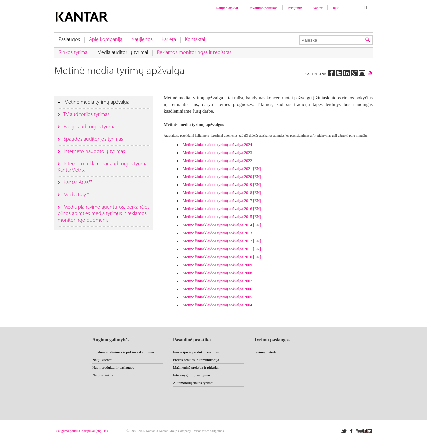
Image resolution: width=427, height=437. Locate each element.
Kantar (317, 8)
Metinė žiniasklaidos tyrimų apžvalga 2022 (217, 160)
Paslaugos (69, 39)
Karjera (169, 39)
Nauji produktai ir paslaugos (113, 367)
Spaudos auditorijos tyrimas (92, 139)
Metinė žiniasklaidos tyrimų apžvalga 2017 (217, 200)
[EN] (257, 168)
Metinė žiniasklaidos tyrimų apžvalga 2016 (217, 208)
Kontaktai (195, 39)
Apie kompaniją (105, 39)
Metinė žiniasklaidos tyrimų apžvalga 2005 (217, 297)
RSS (336, 8)
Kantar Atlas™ (77, 182)
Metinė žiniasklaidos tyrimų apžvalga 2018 (217, 192)
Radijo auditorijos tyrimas (89, 127)
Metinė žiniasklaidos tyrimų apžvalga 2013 (217, 233)
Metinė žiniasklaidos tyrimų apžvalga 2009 (217, 265)
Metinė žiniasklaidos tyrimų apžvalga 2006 (217, 289)
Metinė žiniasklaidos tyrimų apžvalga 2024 (217, 144)
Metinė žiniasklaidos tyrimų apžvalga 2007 (217, 281)
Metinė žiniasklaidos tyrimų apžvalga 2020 (217, 176)
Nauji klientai (102, 360)
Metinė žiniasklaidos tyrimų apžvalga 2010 (217, 257)
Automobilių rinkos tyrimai (193, 383)
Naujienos (142, 39)
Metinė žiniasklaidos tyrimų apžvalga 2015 (217, 216)
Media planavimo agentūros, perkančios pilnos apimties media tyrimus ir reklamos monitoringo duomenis (104, 214)
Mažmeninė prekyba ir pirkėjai (196, 367)
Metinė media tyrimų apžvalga (96, 102)
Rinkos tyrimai (73, 52)
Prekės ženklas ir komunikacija (196, 360)
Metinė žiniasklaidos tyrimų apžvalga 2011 (217, 249)
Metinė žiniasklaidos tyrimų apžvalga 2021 (217, 168)
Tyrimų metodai (265, 352)
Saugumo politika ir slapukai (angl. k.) (82, 431)
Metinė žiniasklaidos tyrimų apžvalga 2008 (217, 273)
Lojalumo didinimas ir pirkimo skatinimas (123, 352)
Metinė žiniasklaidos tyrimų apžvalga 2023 (217, 152)
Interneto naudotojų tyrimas (93, 151)
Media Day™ (75, 195)
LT (366, 8)
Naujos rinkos (102, 375)
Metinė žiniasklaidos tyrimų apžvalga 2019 (217, 184)
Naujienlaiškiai (227, 8)
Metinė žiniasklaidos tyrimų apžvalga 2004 (217, 305)
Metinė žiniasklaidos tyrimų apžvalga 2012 (217, 241)
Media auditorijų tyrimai (122, 52)
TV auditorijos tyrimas (85, 114)
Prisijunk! (295, 8)
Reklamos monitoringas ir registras (194, 52)
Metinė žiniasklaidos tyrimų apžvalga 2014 (217, 225)
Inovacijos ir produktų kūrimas (196, 352)
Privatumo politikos (262, 8)
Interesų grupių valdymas (191, 375)
